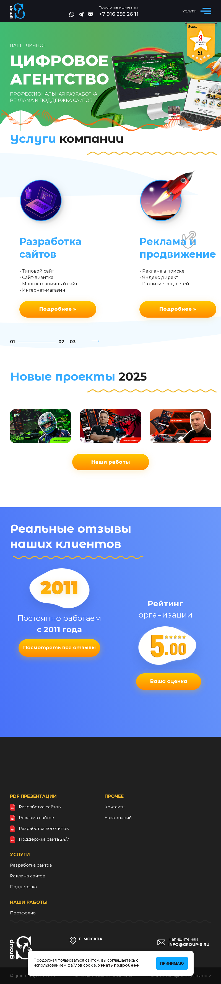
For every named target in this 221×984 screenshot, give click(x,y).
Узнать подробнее (118, 965)
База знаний (118, 817)
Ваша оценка (168, 681)
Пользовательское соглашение (102, 975)
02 (61, 341)
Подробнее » (57, 309)
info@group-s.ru (188, 944)
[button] (96, 342)
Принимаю (172, 963)
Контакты (115, 806)
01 (12, 341)
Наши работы (110, 462)
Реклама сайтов (36, 817)
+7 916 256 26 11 (119, 14)
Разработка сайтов (40, 806)
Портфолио (23, 913)
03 (73, 341)
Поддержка (23, 886)
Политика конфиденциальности (179, 975)
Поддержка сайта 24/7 (44, 839)
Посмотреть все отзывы (59, 648)
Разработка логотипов (44, 828)
